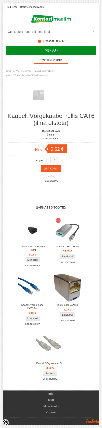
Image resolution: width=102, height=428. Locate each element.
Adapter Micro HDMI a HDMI (33, 248)
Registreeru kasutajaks (32, 7)
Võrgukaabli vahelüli (67, 304)
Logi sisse (12, 7)
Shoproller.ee (92, 421)
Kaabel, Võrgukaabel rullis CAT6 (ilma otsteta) (27, 75)
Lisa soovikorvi (51, 181)
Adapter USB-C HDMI (67, 246)
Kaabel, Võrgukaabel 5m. (50, 363)
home (8, 71)
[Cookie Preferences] (5, 422)
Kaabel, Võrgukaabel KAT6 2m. (32, 306)
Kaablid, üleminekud (43, 71)
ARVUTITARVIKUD (22, 71)
